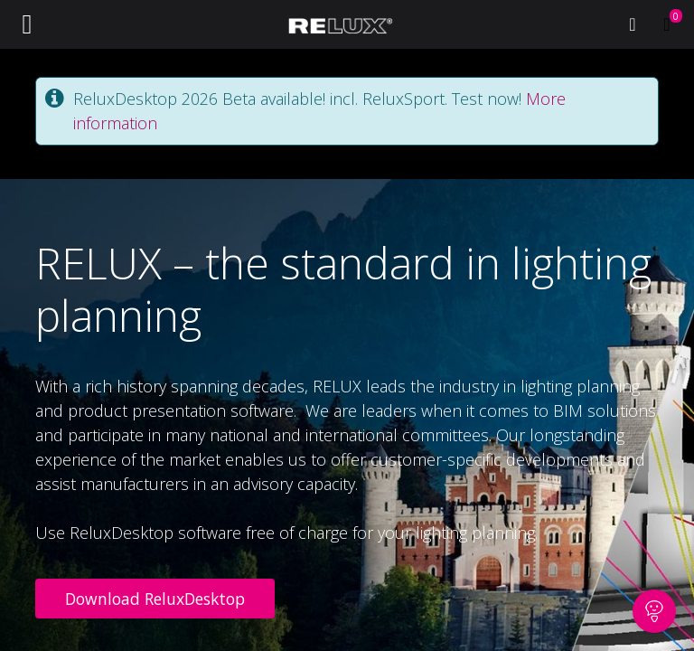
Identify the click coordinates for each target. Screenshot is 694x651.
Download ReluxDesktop (155, 598)
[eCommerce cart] (666, 24)
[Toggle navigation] (27, 24)
